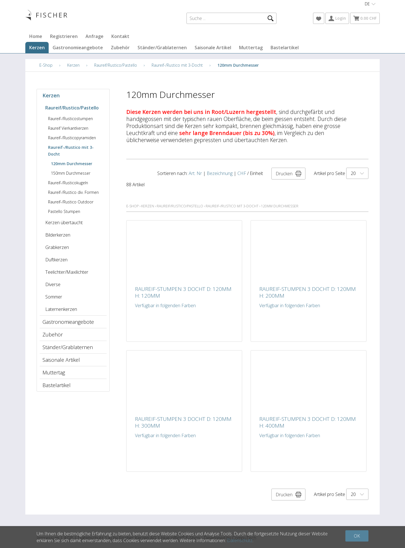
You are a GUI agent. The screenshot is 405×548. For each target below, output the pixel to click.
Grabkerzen (57, 247)
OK (357, 536)
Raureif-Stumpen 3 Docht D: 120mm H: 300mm (183, 422)
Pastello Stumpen (64, 211)
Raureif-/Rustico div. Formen (73, 192)
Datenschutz (240, 540)
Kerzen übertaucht (64, 222)
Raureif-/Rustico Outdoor (70, 202)
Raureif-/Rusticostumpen (70, 118)
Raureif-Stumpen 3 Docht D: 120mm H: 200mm (307, 292)
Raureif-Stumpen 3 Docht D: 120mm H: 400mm (307, 422)
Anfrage (95, 36)
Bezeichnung (220, 173)
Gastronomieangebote (78, 47)
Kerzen (37, 47)
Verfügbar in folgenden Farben (165, 305)
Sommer (53, 297)
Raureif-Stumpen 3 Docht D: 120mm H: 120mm (183, 292)
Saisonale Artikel (213, 47)
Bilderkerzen (57, 235)
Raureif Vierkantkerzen (68, 128)
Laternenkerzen (61, 309)
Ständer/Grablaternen (162, 47)
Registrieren (64, 36)
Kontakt (120, 36)
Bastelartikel (285, 47)
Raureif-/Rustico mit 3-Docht (177, 65)
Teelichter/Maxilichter (66, 272)
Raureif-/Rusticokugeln (68, 182)
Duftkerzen (56, 260)
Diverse (52, 284)
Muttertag (251, 47)
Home (35, 36)
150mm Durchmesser (70, 173)
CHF (241, 173)
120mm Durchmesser (238, 65)
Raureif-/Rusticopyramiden (72, 137)
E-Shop (46, 65)
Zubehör (120, 47)
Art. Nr (195, 173)
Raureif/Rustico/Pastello (115, 65)
